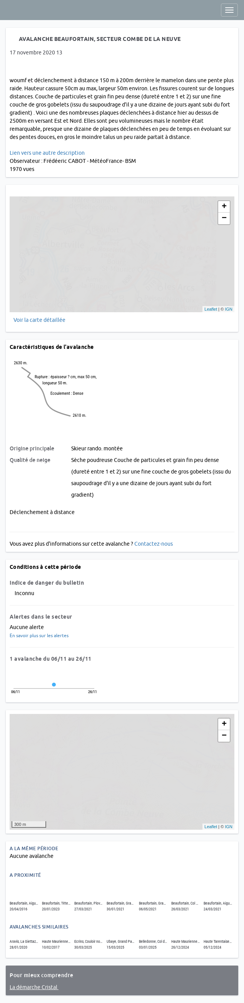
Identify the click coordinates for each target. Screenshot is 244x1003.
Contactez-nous (153, 544)
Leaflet (210, 309)
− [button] (224, 218)
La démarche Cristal (34, 987)
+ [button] (224, 207)
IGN (228, 309)
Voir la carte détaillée (39, 320)
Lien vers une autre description (47, 153)
